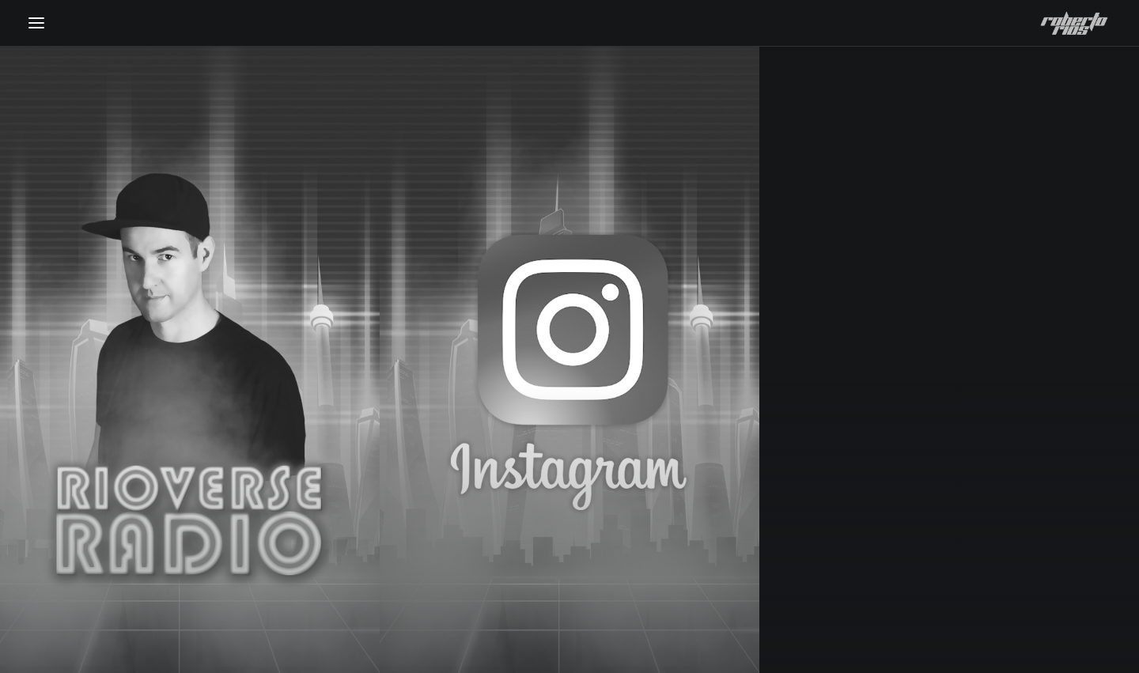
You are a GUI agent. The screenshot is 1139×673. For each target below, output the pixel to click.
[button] (36, 23)
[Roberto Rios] (1074, 23)
